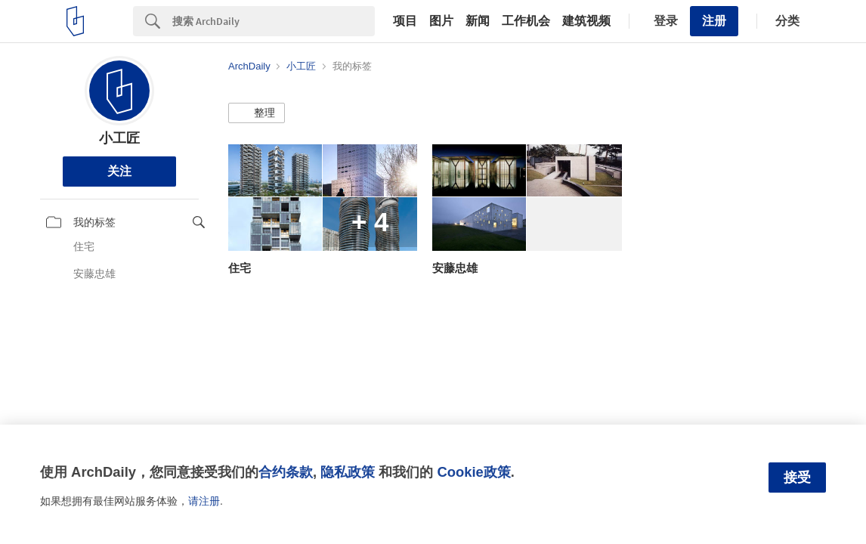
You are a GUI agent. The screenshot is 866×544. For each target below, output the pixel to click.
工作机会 (526, 21)
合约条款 (285, 472)
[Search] (273, 21)
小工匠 (119, 138)
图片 (441, 21)
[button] (256, 113)
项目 (405, 21)
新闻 (477, 21)
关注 (119, 171)
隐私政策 (347, 472)
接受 (797, 477)
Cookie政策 (473, 472)
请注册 (204, 501)
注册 (714, 20)
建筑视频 (586, 21)
